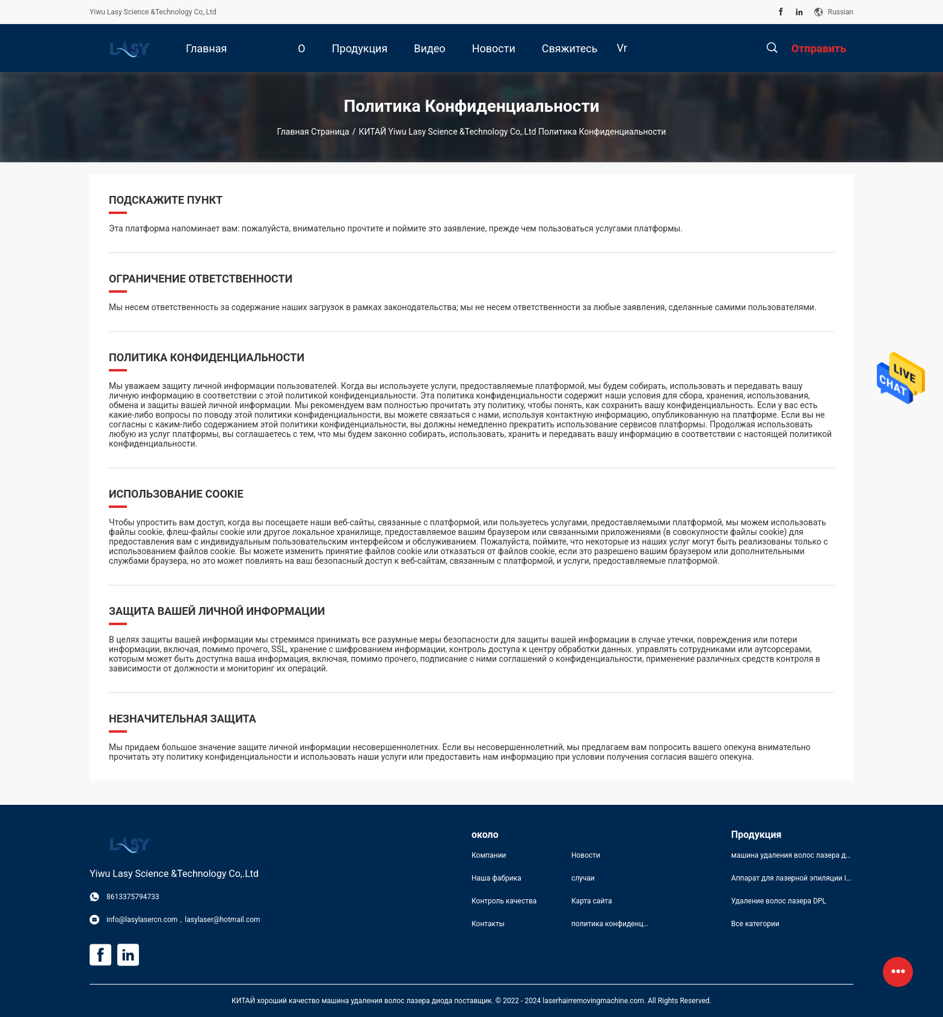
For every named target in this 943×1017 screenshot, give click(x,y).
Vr (622, 47)
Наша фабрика (496, 878)
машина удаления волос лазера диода (792, 855)
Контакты (488, 924)
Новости (585, 855)
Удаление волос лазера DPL (778, 901)
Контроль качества (504, 901)
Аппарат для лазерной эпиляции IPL (792, 878)
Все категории (755, 924)
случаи (583, 878)
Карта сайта (591, 901)
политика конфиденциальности (611, 924)
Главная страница (313, 131)
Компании (489, 855)
